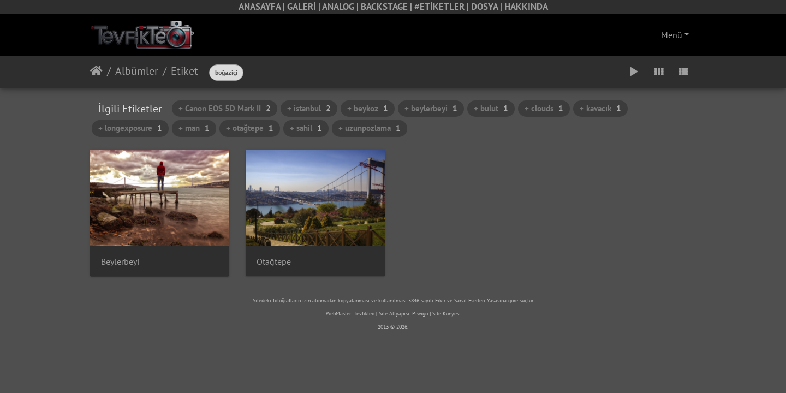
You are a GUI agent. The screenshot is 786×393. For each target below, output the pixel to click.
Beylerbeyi (120, 262)
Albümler (136, 71)
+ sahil (306, 128)
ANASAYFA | (263, 7)
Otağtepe (274, 262)
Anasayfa (96, 71)
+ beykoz (367, 108)
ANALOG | (341, 7)
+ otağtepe (249, 128)
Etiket (184, 71)
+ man (194, 128)
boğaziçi (226, 72)
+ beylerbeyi (430, 108)
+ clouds (544, 108)
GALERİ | (304, 7)
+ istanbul (309, 108)
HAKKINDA (526, 7)
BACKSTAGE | (387, 7)
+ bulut (491, 108)
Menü (671, 34)
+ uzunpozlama (369, 128)
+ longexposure (130, 128)
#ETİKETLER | (442, 7)
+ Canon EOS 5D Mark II (224, 108)
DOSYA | (487, 7)
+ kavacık (600, 108)
